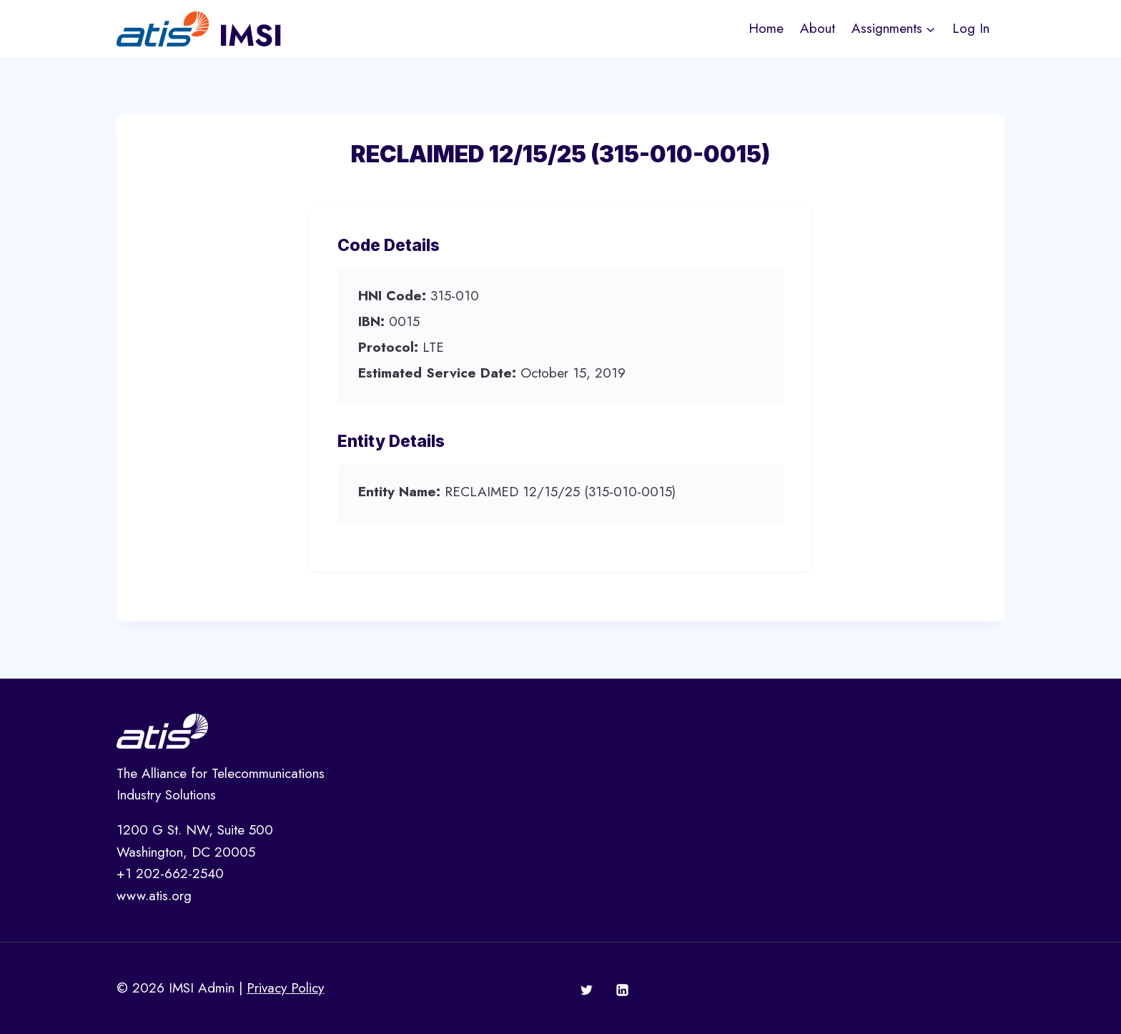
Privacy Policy (285, 988)
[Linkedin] (622, 990)
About (817, 28)
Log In (970, 28)
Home (766, 28)
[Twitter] (587, 990)
